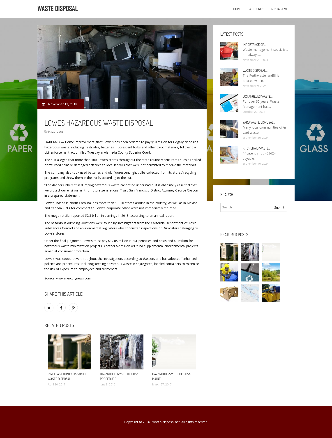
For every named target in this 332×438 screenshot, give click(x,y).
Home (237, 9)
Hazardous (56, 131)
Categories (256, 9)
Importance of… (254, 44)
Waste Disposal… (255, 70)
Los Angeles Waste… (257, 96)
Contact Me (279, 9)
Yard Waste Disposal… (259, 122)
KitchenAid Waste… (256, 148)
